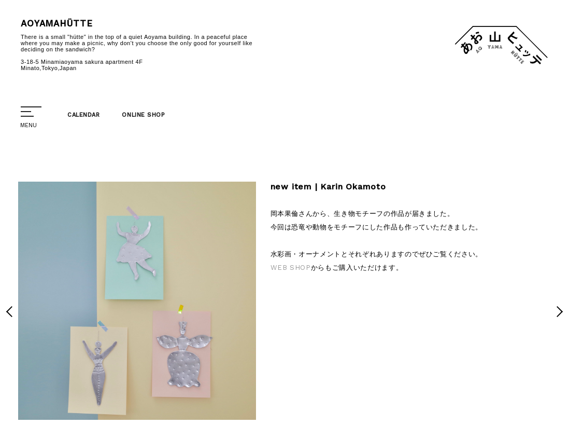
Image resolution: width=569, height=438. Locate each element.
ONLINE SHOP (143, 115)
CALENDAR (83, 115)
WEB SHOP (291, 267)
